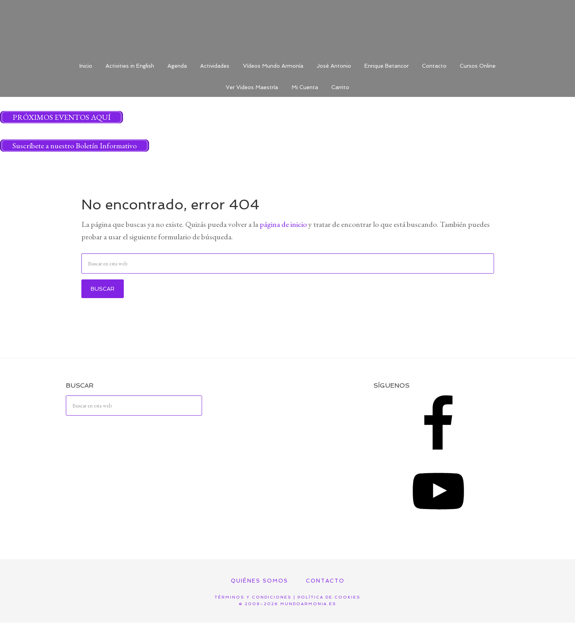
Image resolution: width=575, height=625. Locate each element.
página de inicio (283, 226)
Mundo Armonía (288, 27)
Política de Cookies (328, 599)
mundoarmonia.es (308, 606)
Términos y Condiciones (253, 599)
